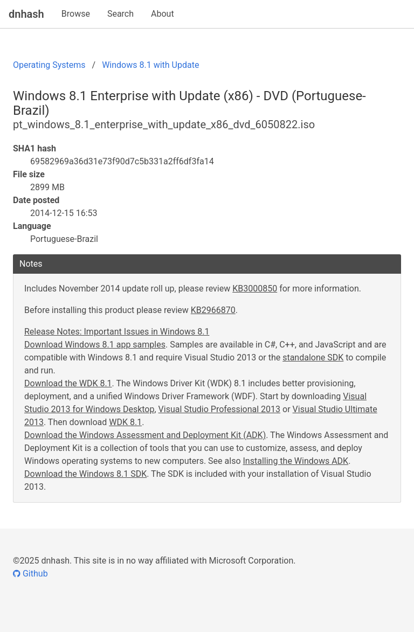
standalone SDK (312, 357)
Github (30, 573)
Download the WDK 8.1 (68, 383)
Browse (75, 14)
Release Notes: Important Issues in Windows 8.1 (116, 332)
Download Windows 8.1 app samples (94, 344)
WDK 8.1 (125, 422)
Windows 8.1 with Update (150, 65)
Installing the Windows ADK (296, 461)
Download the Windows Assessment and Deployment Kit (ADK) (145, 435)
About (162, 14)
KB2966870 (213, 310)
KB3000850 (254, 288)
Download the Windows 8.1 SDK (85, 474)
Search (120, 14)
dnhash (26, 14)
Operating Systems (49, 65)
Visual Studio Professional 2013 (219, 409)
